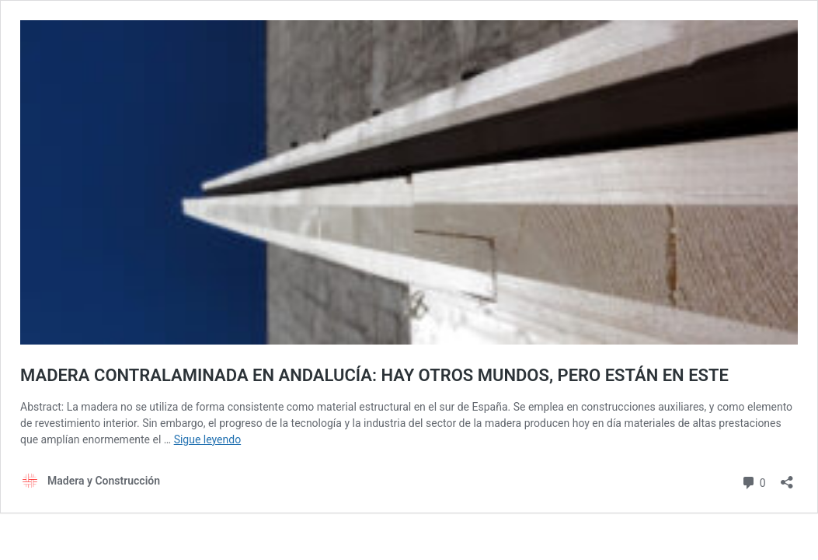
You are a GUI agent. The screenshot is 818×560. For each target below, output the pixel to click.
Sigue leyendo (208, 439)
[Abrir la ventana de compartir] (787, 477)
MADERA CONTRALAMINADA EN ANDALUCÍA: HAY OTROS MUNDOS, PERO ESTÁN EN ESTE (374, 375)
